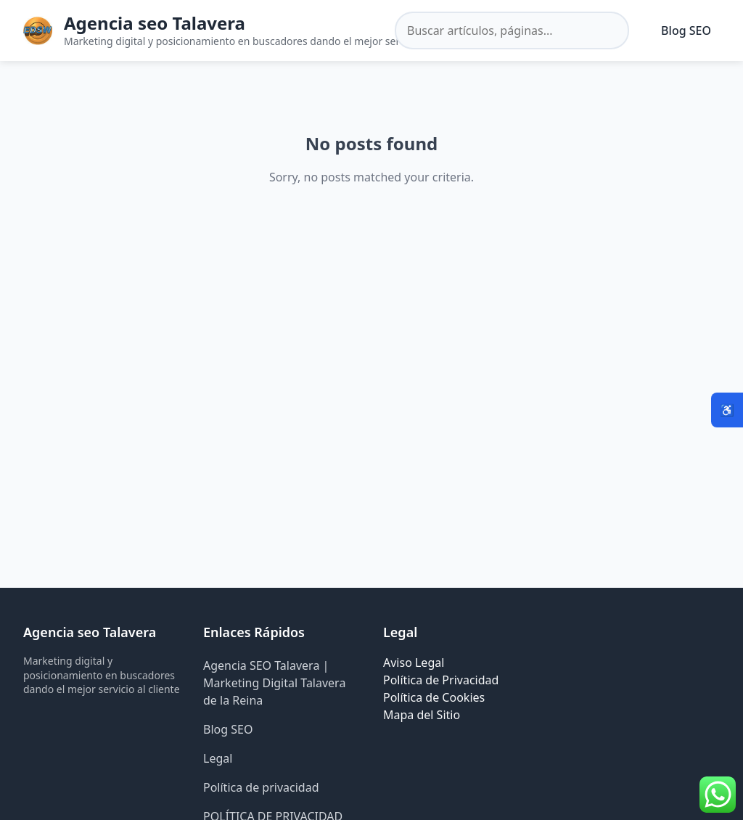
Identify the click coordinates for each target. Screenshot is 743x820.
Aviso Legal (413, 663)
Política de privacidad (261, 787)
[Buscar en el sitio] (512, 30)
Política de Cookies (434, 697)
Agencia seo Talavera (154, 23)
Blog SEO (686, 30)
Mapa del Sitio (421, 715)
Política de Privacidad (440, 680)
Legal (217, 758)
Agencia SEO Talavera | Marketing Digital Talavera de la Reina (274, 682)
